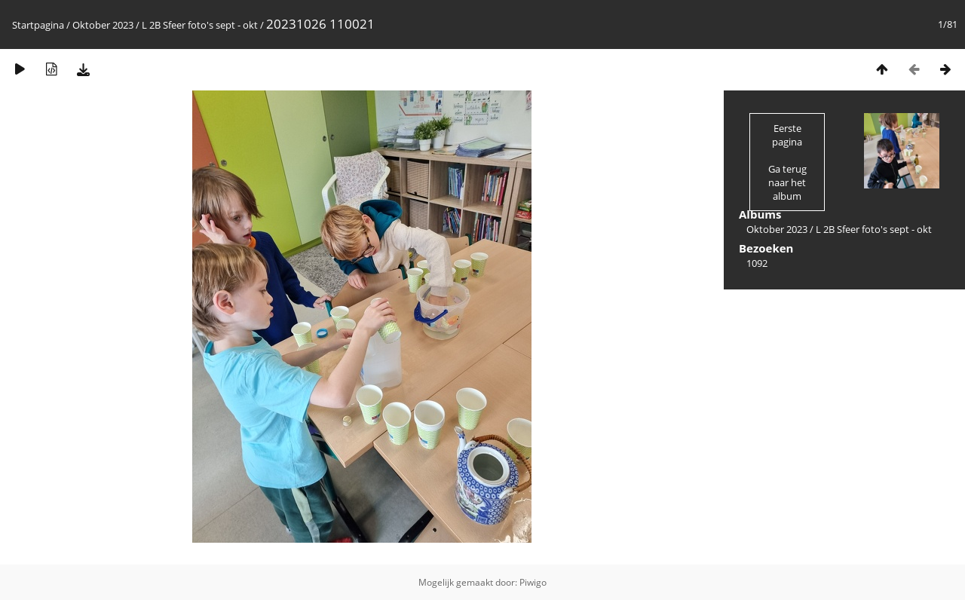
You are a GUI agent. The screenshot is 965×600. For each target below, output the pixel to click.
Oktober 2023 (102, 25)
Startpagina (38, 25)
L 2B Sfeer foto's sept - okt (200, 25)
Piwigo (533, 582)
